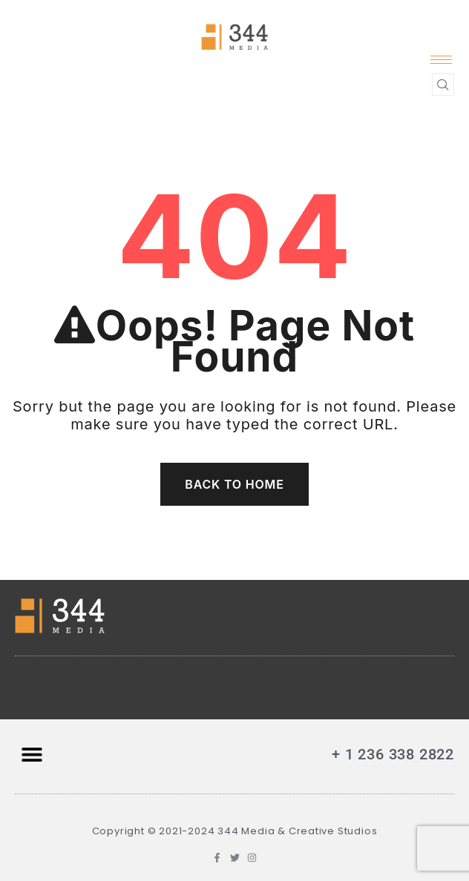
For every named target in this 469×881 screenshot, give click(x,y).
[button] (31, 754)
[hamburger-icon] (441, 60)
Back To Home (234, 484)
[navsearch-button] (443, 84)
